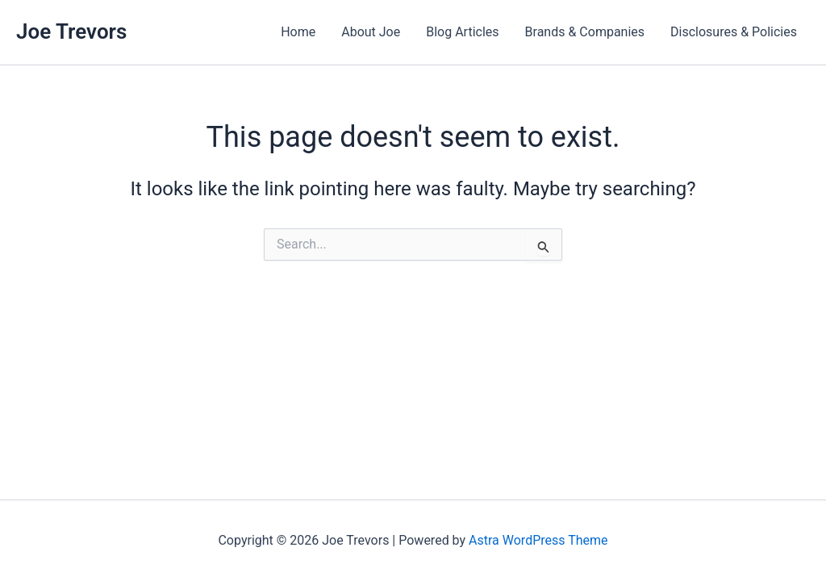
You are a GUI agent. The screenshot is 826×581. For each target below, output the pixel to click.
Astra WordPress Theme (538, 540)
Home (298, 32)
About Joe (370, 32)
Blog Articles (462, 32)
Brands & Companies (585, 32)
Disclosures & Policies (733, 32)
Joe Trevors (71, 31)
